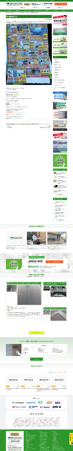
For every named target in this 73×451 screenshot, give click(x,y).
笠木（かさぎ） (16, 422)
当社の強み (55, 436)
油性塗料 (58, 417)
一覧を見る (60, 194)
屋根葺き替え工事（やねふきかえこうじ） (28, 421)
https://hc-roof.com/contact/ (16, 118)
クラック (15, 417)
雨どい (30, 423)
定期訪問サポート (43, 444)
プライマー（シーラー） (33, 417)
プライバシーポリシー (56, 443)
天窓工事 (56, 77)
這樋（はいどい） (57, 422)
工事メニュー (28, 432)
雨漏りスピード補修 (43, 434)
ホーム (11, 7)
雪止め (37, 421)
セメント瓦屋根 (39, 420)
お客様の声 (55, 432)
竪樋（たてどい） (28, 426)
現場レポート (51, 372)
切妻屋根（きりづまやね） (30, 425)
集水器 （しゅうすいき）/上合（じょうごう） (20, 423)
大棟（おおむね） (39, 425)
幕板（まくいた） (50, 422)
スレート (52, 426)
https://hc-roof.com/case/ (15, 103)
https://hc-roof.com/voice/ (15, 104)
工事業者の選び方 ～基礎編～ (45, 447)
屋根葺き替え (18, 10)
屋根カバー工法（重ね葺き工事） (31, 435)
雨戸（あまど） (42, 422)
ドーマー (59, 425)
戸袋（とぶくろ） (36, 422)
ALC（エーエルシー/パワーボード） (49, 417)
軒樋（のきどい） (21, 426)
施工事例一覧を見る (37, 332)
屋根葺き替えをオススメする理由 (58, 447)
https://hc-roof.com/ (10, 91)
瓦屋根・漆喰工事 (38, 10)
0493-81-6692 (48, 3)
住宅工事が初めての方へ (44, 432)
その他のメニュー (55, 444)
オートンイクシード (43, 440)
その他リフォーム (58, 85)
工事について (23, 7)
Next (67, 383)
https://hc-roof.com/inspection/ (20, 112)
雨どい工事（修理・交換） (60, 80)
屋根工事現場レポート (56, 434)
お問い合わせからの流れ (44, 436)
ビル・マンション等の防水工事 (60, 88)
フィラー (25, 417)
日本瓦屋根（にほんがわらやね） (48, 420)
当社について (60, 7)
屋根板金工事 (47, 10)
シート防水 (56, 418)
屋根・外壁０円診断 (43, 435)
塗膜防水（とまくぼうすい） (19, 420)
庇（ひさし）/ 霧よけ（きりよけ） (26, 422)
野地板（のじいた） (56, 421)
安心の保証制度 (42, 443)
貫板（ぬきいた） (58, 423)
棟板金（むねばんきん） (37, 423)
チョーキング (21, 417)
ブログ (64, 372)
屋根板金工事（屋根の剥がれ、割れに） (59, 448)
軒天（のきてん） (45, 423)
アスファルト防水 (44, 418)
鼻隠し (16, 426)
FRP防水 (39, 426)
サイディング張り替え (59, 82)
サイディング (40, 417)
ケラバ (14, 425)
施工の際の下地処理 (43, 439)
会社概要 (54, 438)
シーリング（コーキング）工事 (25, 418)
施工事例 (48, 7)
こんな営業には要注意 (43, 448)
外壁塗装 (63, 10)
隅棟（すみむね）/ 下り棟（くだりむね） (50, 425)
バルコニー (33, 418)
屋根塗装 (55, 10)
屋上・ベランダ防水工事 (30, 438)
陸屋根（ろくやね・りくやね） (30, 420)
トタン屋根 (57, 420)
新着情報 (58, 372)
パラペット (34, 426)
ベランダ (38, 418)
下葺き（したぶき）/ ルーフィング (45, 421)
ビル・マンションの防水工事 (30, 448)
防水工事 (9, 10)
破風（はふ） (51, 423)
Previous (5, 383)
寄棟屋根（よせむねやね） (20, 425)
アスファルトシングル (45, 426)
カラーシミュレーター (43, 438)
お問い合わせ (55, 440)
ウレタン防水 (51, 418)
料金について (36, 7)
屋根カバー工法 (27, 10)
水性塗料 (17, 418)
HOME (27, 431)
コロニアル (57, 426)
